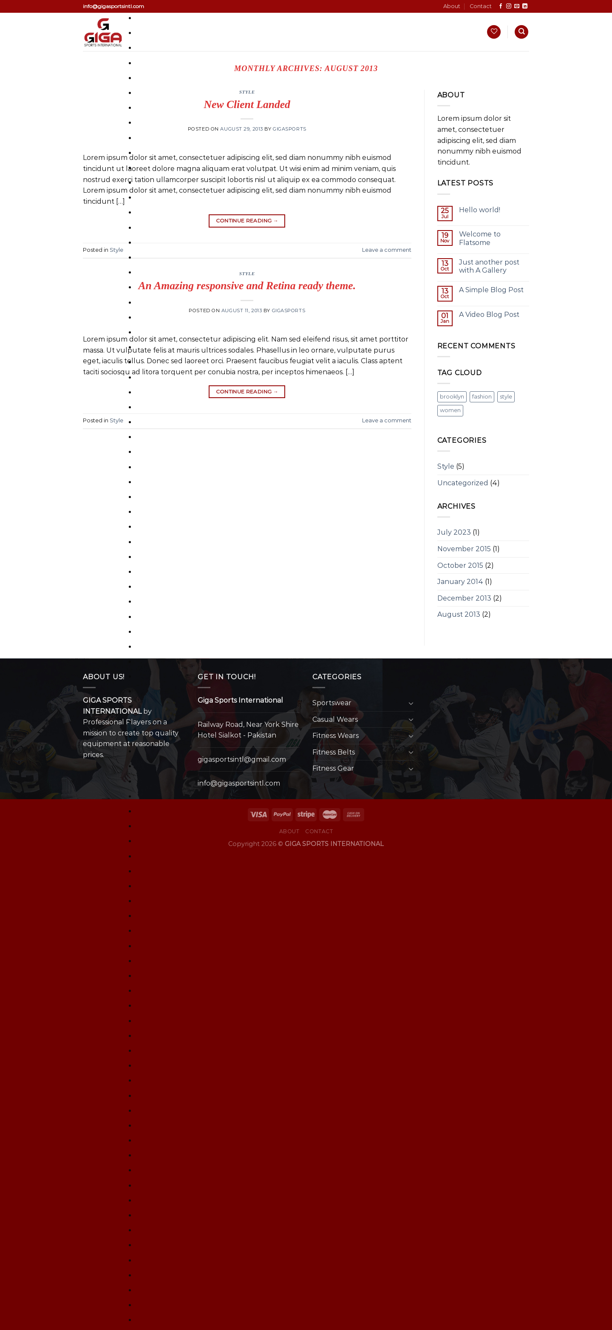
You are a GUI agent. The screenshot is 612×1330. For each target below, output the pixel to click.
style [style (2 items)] (506, 396)
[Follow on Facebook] (500, 6)
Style (116, 250)
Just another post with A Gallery (489, 266)
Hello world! (479, 210)
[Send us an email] (516, 6)
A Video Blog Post (489, 314)
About (451, 6)
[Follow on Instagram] (508, 6)
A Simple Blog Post (491, 290)
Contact (481, 6)
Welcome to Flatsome (480, 238)
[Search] (521, 32)
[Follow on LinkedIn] (524, 6)
